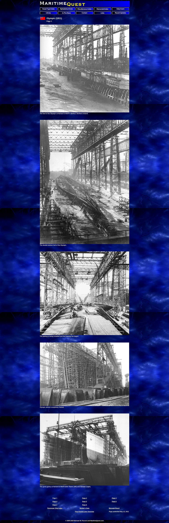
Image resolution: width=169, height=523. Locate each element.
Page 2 (84, 498)
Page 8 (84, 505)
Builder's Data (84, 508)
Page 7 (54, 505)
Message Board (114, 508)
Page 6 (114, 501)
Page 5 (84, 501)
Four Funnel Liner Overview (84, 511)
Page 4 (54, 501)
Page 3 (114, 498)
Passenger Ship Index (54, 508)
